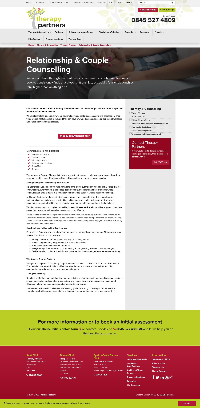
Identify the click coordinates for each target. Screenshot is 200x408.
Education (130, 32)
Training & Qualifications (133, 365)
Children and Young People (82, 32)
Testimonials (40, 3)
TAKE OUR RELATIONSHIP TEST (75, 136)
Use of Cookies (159, 371)
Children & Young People (135, 371)
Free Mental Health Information (144, 127)
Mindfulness (35, 39)
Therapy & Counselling (39, 32)
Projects (159, 32)
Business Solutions (136, 377)
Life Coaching (133, 385)
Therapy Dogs (75, 39)
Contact (119, 3)
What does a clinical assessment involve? (147, 134)
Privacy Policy (158, 363)
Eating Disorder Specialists (141, 131)
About (29, 3)
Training (60, 32)
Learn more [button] (84, 403)
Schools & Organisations (84, 3)
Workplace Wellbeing (110, 32)
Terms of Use (158, 367)
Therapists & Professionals (59, 3)
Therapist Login (148, 10)
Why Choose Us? (138, 117)
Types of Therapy (138, 113)
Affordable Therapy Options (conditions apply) (149, 123)
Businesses (102, 3)
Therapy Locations (55, 39)
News (111, 3)
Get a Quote (167, 10)
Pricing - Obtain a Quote (140, 120)
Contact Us (160, 162)
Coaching (145, 32)
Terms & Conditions (161, 359)
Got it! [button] (187, 403)
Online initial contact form (61, 329)
